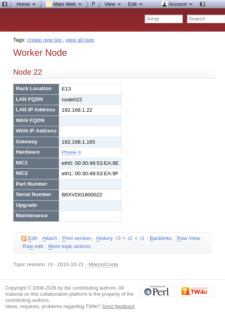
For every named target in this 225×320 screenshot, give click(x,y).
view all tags (79, 40)
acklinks (161, 238)
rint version (76, 238)
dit (29, 238)
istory (104, 238)
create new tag (44, 40)
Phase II (71, 152)
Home (27, 4)
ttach (49, 238)
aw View (188, 238)
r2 (130, 238)
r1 (142, 238)
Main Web (64, 4)
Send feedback (118, 306)
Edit (135, 4)
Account (177, 4)
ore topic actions (69, 246)
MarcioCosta (103, 264)
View (113, 4)
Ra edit (33, 246)
